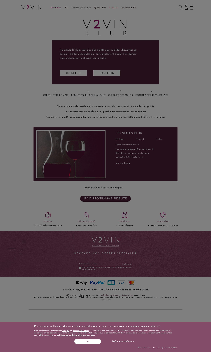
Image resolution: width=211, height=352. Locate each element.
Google (65, 331)
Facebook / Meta (81, 331)
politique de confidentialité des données (76, 335)
